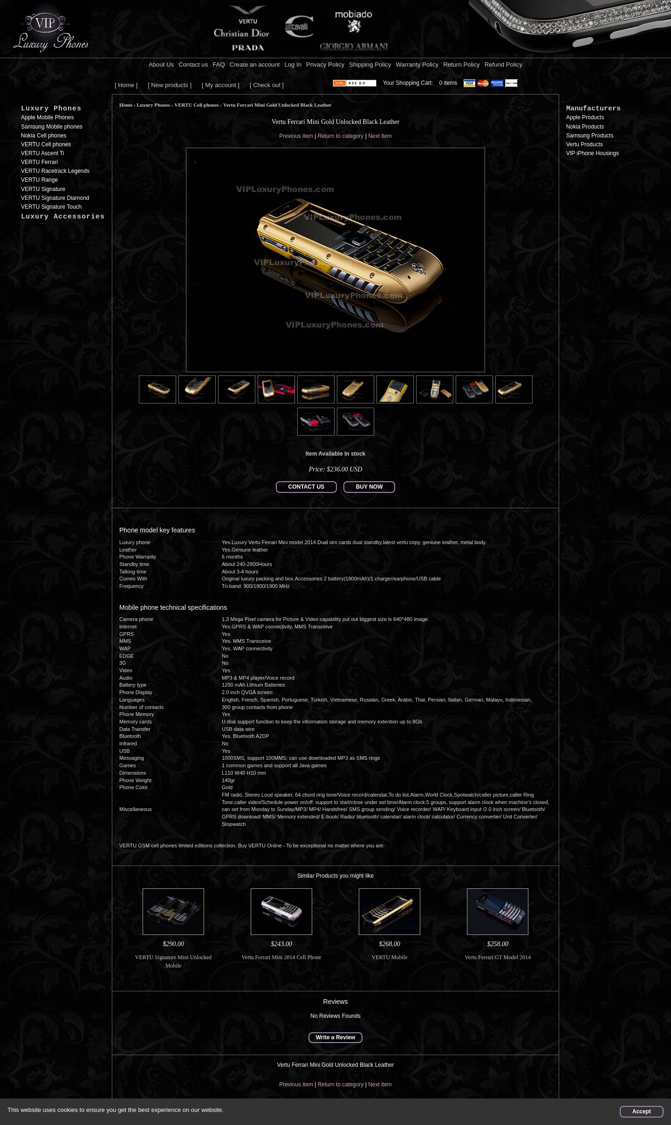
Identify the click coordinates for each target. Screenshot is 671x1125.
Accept (641, 1111)
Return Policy (461, 64)
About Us (161, 64)
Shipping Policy (370, 64)
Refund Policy (503, 64)
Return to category (341, 136)
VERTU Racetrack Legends (55, 171)
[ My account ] (221, 85)
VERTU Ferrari (39, 162)
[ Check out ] (267, 85)
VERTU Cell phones (46, 144)
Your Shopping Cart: (408, 83)
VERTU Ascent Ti (42, 153)
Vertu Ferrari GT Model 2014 (498, 957)
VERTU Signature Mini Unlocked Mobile (173, 961)
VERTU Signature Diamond (55, 198)
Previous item (296, 136)
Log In (292, 64)
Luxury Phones (51, 109)
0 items (448, 83)
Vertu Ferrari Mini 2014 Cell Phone (282, 957)
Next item (380, 136)
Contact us (193, 64)
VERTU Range (39, 180)
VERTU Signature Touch (51, 207)
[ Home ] (126, 85)
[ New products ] (170, 85)
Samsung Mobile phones (51, 126)
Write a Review (335, 1037)
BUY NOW (369, 487)
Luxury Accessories (63, 217)
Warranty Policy (417, 64)
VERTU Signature (43, 189)
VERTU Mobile (390, 957)
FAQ (218, 64)
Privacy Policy (325, 64)
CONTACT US (306, 487)
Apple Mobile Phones (47, 117)
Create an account (255, 64)
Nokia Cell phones (43, 135)
